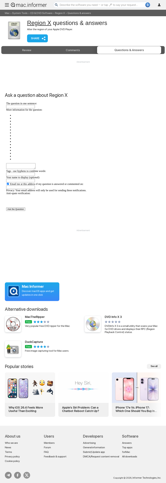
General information (94, 447)
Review (26, 50)
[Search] (102, 5)
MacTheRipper (35, 317)
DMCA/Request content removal (101, 456)
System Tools (20, 13)
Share (35, 38)
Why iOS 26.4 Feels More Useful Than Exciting (26, 409)
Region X (60, 13)
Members (49, 442)
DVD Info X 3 (113, 317)
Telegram (8, 475)
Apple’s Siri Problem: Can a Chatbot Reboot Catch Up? (80, 409)
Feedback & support (55, 456)
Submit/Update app (94, 451)
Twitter (26, 475)
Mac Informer (33, 286)
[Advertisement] (83, 73)
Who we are (11, 442)
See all (154, 366)
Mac (7, 13)
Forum (47, 447)
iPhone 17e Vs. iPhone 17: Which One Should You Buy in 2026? (135, 409)
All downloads (129, 456)
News (8, 447)
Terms (8, 451)
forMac (126, 451)
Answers (129, 50)
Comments (73, 50)
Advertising (89, 442)
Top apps (127, 447)
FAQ (46, 451)
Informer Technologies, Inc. (147, 477)
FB (17, 475)
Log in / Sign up (157, 5)
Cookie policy (12, 461)
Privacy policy (12, 456)
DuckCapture (34, 342)
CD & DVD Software (41, 13)
